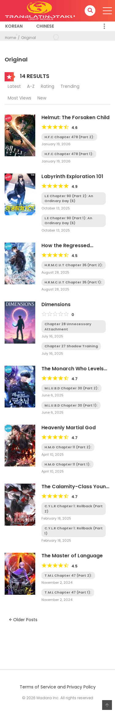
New (41, 98)
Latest (14, 86)
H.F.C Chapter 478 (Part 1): (68, 153)
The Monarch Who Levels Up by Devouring (72, 371)
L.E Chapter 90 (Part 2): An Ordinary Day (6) (68, 198)
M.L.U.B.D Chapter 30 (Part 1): (71, 405)
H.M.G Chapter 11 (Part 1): (67, 464)
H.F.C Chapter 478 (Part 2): (69, 136)
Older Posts (23, 620)
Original (28, 37)
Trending (69, 86)
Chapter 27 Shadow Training (71, 346)
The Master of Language (72, 555)
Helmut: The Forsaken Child (75, 117)
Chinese (45, 26)
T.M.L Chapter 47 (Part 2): (68, 575)
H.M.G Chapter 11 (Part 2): (67, 447)
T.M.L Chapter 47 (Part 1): (67, 592)
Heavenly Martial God (68, 427)
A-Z (31, 86)
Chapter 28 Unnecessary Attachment (67, 326)
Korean (14, 26)
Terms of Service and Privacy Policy (58, 687)
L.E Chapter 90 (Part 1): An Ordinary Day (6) (68, 221)
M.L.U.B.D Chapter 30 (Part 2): (71, 388)
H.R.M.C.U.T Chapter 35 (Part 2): (73, 265)
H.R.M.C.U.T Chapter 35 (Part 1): (73, 282)
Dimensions (56, 304)
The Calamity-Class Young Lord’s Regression (75, 489)
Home (10, 37)
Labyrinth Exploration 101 (72, 176)
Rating (47, 86)
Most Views (19, 98)
